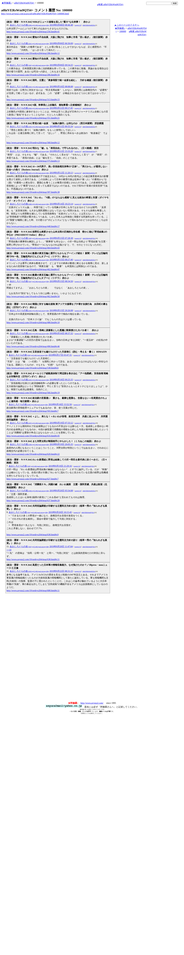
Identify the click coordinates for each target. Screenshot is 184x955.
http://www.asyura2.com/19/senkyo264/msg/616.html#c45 (33, 436)
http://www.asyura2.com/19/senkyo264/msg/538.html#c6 (32, 368)
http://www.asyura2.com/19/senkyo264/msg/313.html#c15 (33, 99)
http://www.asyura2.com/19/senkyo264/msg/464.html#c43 (33, 248)
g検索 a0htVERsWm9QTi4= (110, 4)
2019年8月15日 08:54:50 (61, 281)
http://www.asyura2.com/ (91, 703)
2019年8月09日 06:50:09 (61, 43)
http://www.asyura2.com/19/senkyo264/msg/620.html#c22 (33, 454)
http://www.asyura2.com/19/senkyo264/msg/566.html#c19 (33, 392)
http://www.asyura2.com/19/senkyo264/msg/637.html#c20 (33, 500)
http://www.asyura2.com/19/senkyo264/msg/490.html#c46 (33, 346)
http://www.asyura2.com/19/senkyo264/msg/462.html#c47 (33, 269)
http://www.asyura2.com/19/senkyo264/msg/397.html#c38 (33, 192)
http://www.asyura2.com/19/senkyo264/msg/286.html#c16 (33, 75)
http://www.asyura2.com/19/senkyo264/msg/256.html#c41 (33, 31)
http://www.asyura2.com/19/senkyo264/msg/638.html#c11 (33, 559)
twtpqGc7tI (78, 25)
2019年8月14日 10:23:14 (61, 204)
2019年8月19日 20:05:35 (61, 444)
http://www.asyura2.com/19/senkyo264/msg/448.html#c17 (33, 226)
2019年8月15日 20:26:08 (61, 310)
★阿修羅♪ (7, 3)
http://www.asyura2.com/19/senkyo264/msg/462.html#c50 (33, 296)
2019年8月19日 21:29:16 (60, 466)
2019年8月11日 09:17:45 (61, 108)
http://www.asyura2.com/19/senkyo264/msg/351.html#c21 (33, 118)
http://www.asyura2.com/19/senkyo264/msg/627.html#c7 (32, 479)
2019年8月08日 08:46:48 (61, 25)
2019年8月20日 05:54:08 (61, 490)
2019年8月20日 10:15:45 (60, 512)
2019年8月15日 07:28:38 (61, 238)
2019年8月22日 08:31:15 (61, 571)
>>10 (9, 550)
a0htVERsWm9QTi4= (24, 3)
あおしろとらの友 (29, 25)
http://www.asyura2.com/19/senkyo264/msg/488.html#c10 (33, 322)
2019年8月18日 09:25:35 (61, 379)
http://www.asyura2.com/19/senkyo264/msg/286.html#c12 (33, 53)
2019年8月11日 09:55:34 (61, 126)
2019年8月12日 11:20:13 (61, 173)
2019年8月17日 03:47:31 (60, 355)
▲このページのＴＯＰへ (126, 25)
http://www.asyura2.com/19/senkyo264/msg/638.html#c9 (32, 534)
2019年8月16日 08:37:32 (61, 333)
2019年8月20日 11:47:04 (61, 546)
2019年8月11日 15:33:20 (61, 151)
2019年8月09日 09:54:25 (61, 65)
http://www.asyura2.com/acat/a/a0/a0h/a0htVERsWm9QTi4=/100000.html (35, 13)
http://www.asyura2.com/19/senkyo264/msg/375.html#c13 (33, 161)
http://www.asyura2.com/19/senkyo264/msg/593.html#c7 (32, 411)
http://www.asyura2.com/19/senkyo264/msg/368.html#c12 (33, 142)
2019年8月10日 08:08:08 (61, 86)
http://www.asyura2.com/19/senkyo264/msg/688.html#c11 (33, 590)
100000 (122, 31)
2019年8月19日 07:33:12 (61, 423)
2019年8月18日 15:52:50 (60, 404)
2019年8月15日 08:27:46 (61, 259)
